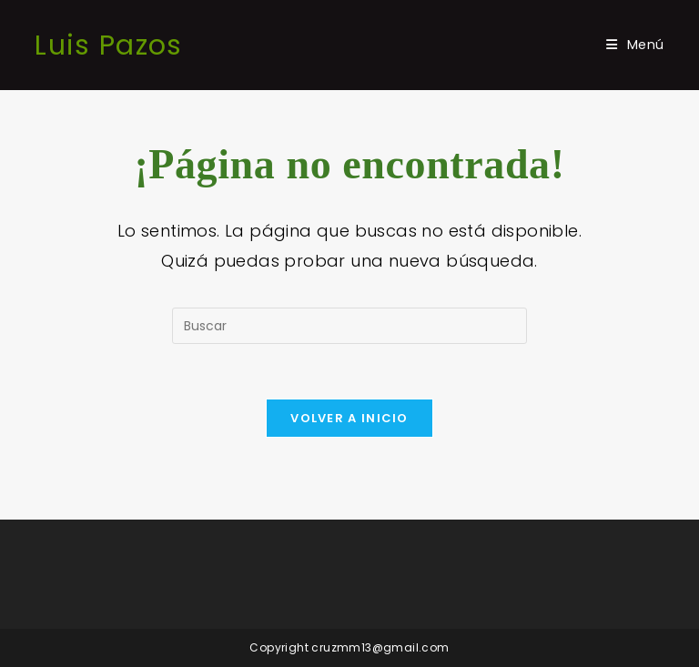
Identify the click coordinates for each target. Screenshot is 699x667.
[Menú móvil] (635, 44)
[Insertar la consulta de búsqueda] (349, 326)
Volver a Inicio (349, 418)
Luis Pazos (108, 45)
